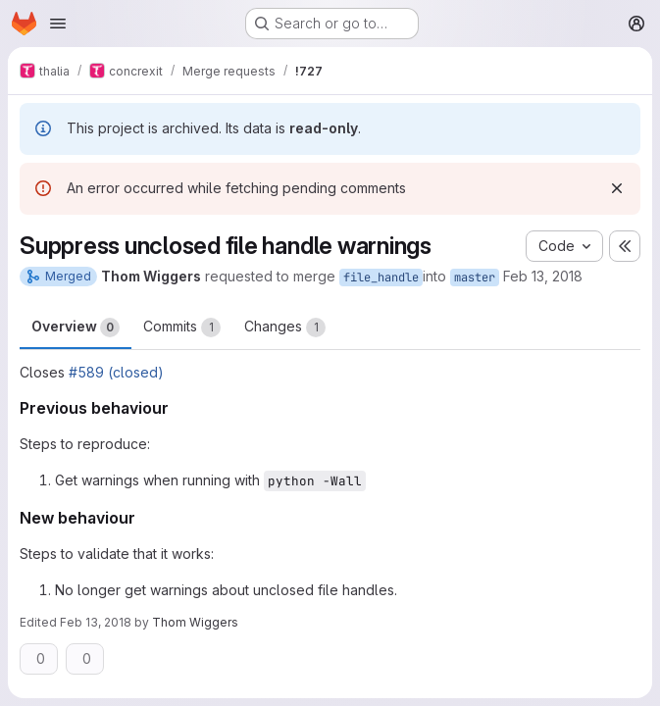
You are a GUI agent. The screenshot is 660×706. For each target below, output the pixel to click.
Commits (182, 327)
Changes (285, 327)
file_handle (381, 277)
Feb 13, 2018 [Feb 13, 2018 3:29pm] (543, 276)
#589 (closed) (116, 372)
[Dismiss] (617, 188)
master (474, 277)
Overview (75, 327)
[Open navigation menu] (58, 23)
